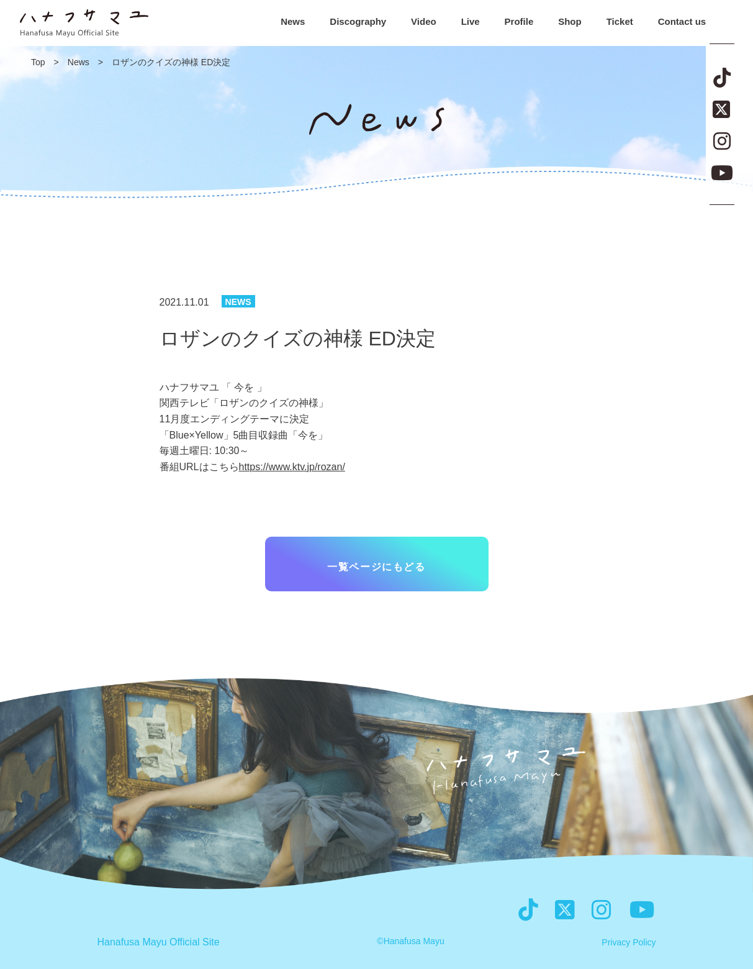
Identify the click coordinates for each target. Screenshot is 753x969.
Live (470, 21)
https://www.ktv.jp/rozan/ (292, 467)
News (293, 21)
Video (423, 21)
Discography (358, 21)
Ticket (619, 21)
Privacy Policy (629, 942)
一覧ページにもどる (376, 567)
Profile (519, 21)
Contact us (682, 21)
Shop (570, 21)
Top (38, 62)
